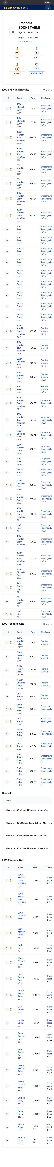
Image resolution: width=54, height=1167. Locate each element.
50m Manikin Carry (20, 168)
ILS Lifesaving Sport (15, 7)
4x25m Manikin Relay (20, 641)
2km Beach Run (20, 586)
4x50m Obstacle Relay (21, 683)
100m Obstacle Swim (21, 107)
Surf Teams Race (20, 757)
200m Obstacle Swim (21, 362)
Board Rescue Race (20, 655)
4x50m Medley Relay (20, 669)
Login (47, 2)
